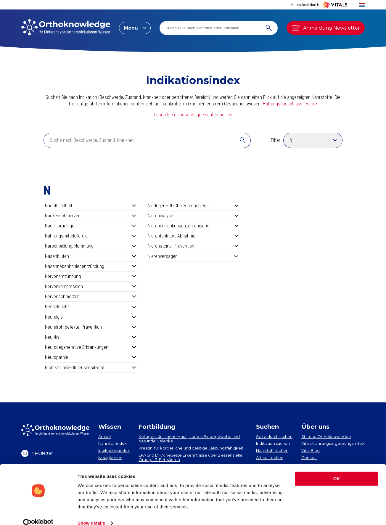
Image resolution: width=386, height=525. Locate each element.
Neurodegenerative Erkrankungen (90, 347)
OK (336, 468)
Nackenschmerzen (90, 216)
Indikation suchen (273, 443)
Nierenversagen (193, 256)
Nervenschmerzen (90, 296)
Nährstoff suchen (272, 450)
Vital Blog (310, 450)
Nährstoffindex (112, 443)
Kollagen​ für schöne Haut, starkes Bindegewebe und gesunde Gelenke (189, 439)
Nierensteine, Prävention (193, 246)
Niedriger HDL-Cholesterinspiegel (193, 205)
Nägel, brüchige (90, 226)
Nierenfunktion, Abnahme (193, 236)
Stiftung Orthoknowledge (326, 436)
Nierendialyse (193, 216)
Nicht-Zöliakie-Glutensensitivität (90, 367)
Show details (91, 513)
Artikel (104, 436)
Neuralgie (90, 317)
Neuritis (90, 337)
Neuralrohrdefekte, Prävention (90, 327)
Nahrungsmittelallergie (90, 236)
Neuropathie (90, 357)
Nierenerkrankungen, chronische (193, 226)
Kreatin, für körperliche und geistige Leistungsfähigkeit (191, 448)
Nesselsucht (90, 306)
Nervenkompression (90, 286)
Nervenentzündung (90, 276)
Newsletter (37, 453)
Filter (275, 140)
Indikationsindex (114, 450)
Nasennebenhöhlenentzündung (90, 266)
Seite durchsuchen (274, 436)
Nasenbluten (90, 256)
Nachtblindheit (90, 205)
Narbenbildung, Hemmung (90, 246)
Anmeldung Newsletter (325, 27)
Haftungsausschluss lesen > (290, 104)
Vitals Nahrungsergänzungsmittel (333, 443)
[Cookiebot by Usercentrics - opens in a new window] (38, 513)
